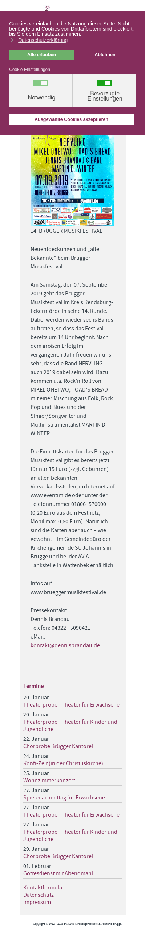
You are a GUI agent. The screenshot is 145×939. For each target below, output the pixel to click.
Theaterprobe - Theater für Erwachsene (71, 704)
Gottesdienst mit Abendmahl (58, 873)
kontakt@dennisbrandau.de (65, 645)
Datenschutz (38, 895)
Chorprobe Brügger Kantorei (58, 746)
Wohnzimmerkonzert (49, 780)
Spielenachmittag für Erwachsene (64, 797)
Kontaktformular (43, 887)
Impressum (37, 902)
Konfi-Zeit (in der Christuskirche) (63, 763)
